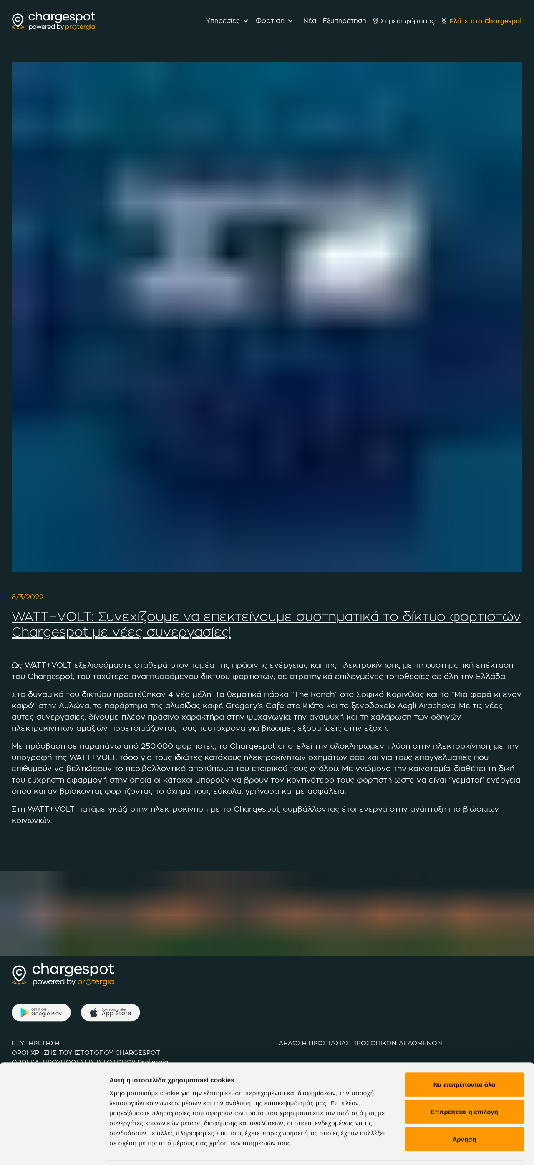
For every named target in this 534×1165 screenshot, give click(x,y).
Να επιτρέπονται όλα (464, 1043)
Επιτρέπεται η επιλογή (464, 1070)
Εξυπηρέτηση (344, 20)
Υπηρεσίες (222, 20)
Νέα (309, 20)
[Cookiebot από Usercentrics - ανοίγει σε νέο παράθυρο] (54, 1148)
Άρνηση (464, 1097)
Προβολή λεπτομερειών (145, 1148)
